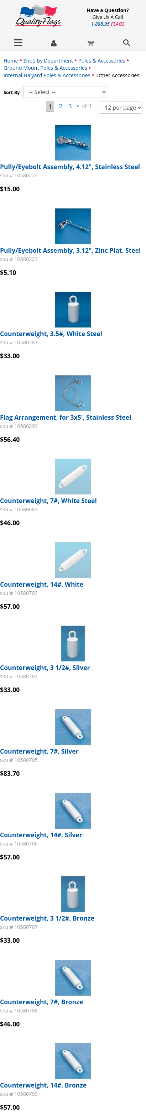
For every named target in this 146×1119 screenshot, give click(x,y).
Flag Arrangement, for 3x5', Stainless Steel (65, 417)
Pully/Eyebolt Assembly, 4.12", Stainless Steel (70, 166)
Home (11, 60)
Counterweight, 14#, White (41, 584)
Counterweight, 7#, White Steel (48, 500)
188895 (108, 23)
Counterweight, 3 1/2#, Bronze (47, 918)
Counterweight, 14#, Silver (41, 834)
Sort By (12, 92)
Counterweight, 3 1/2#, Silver (45, 667)
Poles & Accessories (101, 60)
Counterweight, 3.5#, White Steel (51, 333)
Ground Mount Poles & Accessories (45, 67)
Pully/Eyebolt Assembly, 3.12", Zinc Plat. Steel (70, 250)
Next (78, 106)
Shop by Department (48, 60)
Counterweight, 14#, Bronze (43, 1085)
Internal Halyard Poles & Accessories (47, 75)
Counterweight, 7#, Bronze (41, 1001)
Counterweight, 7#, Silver (39, 751)
